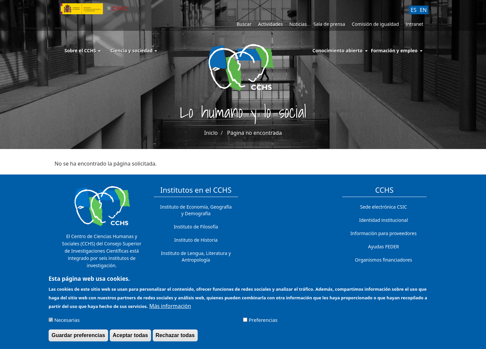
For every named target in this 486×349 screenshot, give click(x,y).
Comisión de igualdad (375, 24)
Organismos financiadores (383, 260)
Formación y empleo (394, 50)
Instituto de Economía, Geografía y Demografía (196, 210)
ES (414, 10)
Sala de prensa (329, 24)
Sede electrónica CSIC (383, 207)
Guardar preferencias (78, 338)
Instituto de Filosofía (196, 227)
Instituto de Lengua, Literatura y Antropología (196, 256)
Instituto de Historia (196, 240)
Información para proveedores (383, 233)
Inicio (211, 132)
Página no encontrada (254, 132)
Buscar (244, 24)
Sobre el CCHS (82, 50)
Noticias (298, 24)
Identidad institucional (383, 220)
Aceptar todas (130, 338)
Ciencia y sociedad (133, 50)
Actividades (270, 24)
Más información (170, 309)
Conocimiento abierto (337, 50)
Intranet (414, 24)
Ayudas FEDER (383, 246)
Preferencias (263, 323)
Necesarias (67, 323)
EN (423, 10)
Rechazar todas (175, 338)
